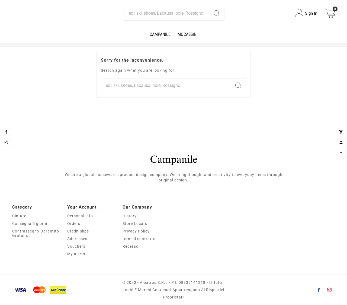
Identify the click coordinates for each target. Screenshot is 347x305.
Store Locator (136, 223)
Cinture (19, 216)
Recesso (131, 246)
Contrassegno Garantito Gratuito (35, 233)
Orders (73, 223)
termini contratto (139, 239)
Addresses (77, 239)
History (130, 216)
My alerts (76, 254)
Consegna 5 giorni (29, 223)
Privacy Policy (136, 231)
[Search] (167, 13)
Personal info (80, 216)
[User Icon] (306, 13)
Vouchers (76, 246)
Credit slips (78, 231)
